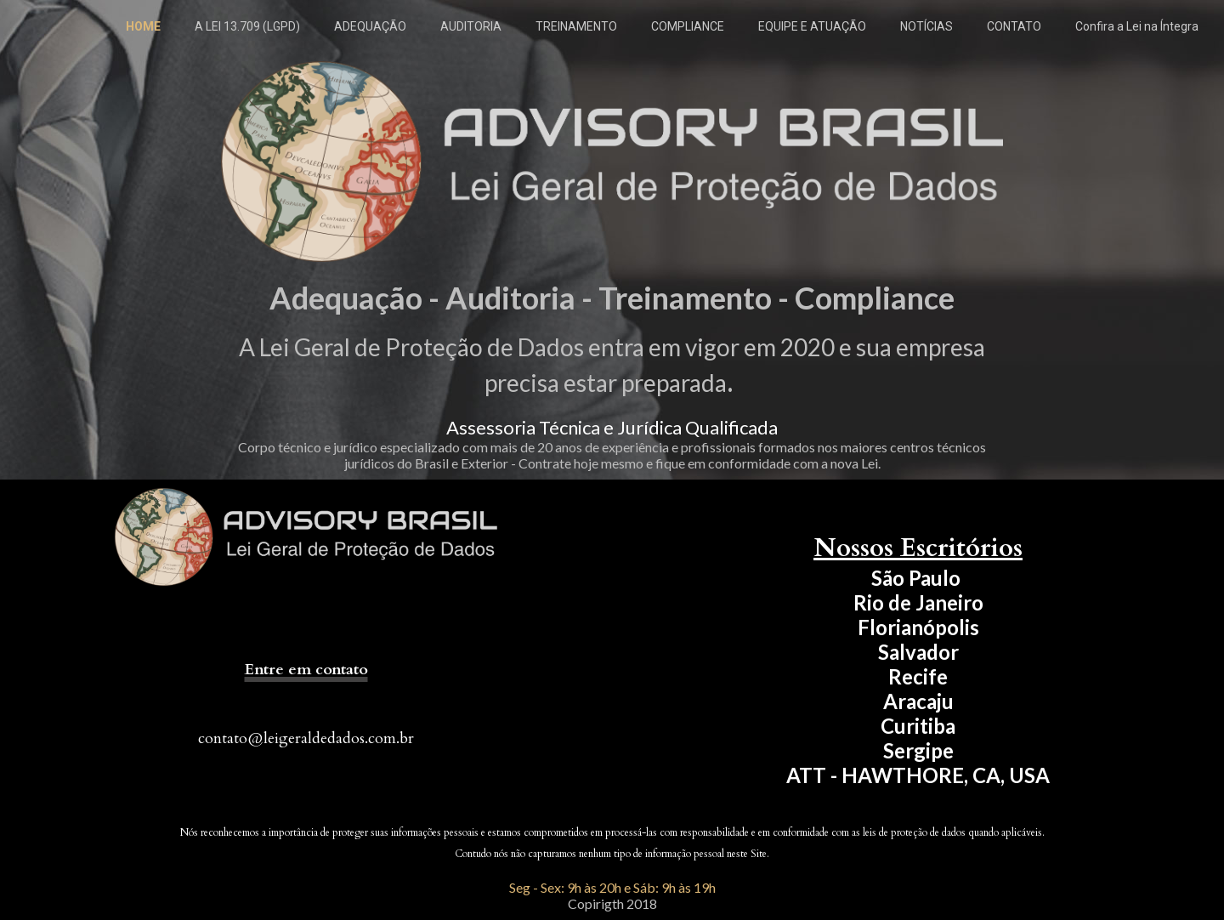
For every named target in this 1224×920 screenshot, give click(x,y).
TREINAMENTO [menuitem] (576, 26)
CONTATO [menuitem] (1014, 26)
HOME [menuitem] (143, 26)
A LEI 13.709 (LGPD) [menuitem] (247, 26)
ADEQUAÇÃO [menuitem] (370, 26)
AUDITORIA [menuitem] (471, 26)
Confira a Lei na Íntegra (1136, 26)
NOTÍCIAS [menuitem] (926, 26)
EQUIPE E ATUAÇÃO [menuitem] (812, 26)
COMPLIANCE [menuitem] (687, 26)
